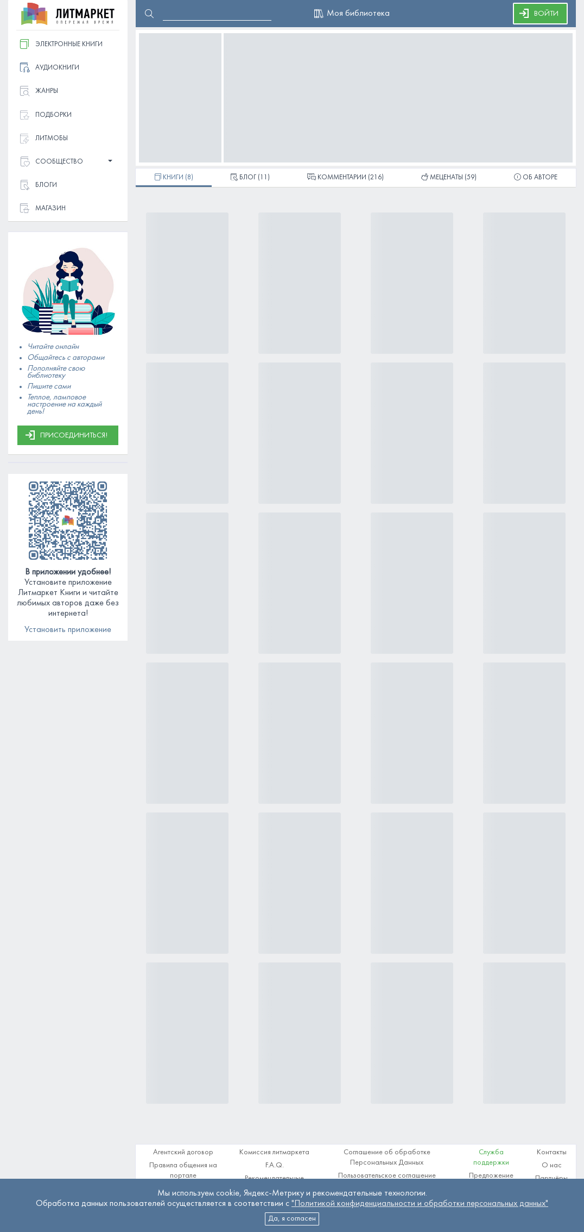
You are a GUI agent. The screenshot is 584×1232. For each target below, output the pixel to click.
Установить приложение (67, 630)
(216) (345, 178)
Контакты (552, 1152)
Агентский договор (183, 1152)
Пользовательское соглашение (387, 1175)
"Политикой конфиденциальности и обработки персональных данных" (419, 1203)
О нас (552, 1165)
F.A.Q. (274, 1165)
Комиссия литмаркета (274, 1152)
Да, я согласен (292, 1218)
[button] (68, 162)
